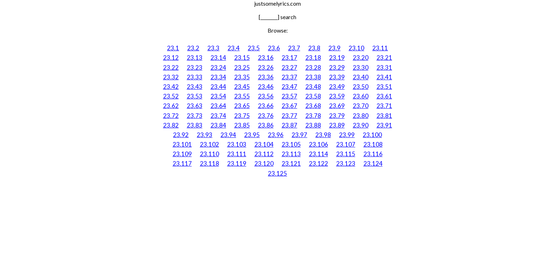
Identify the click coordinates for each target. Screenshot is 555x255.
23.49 (337, 86)
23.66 (266, 105)
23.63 (194, 105)
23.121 (291, 163)
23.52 (171, 96)
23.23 (194, 67)
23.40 (360, 77)
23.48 (313, 86)
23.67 (289, 105)
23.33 (194, 77)
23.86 (266, 125)
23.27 (289, 67)
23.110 (209, 154)
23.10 (356, 48)
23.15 (242, 57)
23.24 (218, 67)
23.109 (182, 154)
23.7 (294, 48)
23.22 (171, 67)
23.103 (236, 144)
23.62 (171, 105)
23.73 (194, 115)
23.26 (266, 67)
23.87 (289, 125)
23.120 (264, 163)
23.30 (360, 67)
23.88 (313, 125)
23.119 (236, 163)
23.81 (384, 115)
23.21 (384, 57)
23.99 (347, 134)
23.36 (266, 77)
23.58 (313, 96)
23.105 (291, 144)
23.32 (171, 77)
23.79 (337, 115)
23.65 (242, 105)
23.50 (360, 86)
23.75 (242, 115)
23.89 (337, 125)
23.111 (236, 154)
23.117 (182, 163)
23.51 (384, 86)
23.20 (360, 57)
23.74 (218, 115)
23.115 (345, 154)
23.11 (380, 48)
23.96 (276, 134)
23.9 (334, 48)
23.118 (209, 163)
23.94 (228, 134)
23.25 (242, 67)
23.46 (266, 86)
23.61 (384, 96)
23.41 (384, 77)
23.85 (242, 125)
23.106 (318, 144)
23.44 (218, 86)
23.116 (373, 154)
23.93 (204, 134)
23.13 (194, 57)
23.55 (242, 96)
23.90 (360, 125)
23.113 (291, 154)
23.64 (218, 105)
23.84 (218, 125)
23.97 (299, 134)
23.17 (289, 57)
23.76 (266, 115)
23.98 (323, 134)
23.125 (277, 173)
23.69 (337, 105)
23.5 (254, 48)
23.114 (318, 154)
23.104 (264, 144)
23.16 (266, 57)
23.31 (384, 67)
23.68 (313, 105)
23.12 (171, 57)
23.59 (337, 96)
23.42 (171, 86)
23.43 (194, 86)
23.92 (181, 134)
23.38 (313, 77)
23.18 (313, 57)
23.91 (384, 125)
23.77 (289, 115)
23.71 (384, 105)
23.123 (345, 163)
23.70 (360, 105)
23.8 (314, 48)
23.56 (266, 96)
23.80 (360, 115)
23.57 (289, 96)
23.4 (234, 48)
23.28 (313, 67)
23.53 (194, 96)
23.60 (360, 96)
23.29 (337, 67)
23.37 (289, 77)
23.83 (194, 125)
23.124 (373, 163)
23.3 (213, 48)
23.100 (372, 134)
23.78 (313, 115)
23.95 (252, 134)
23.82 (171, 125)
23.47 (289, 86)
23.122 (318, 163)
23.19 (337, 57)
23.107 (345, 144)
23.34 (218, 77)
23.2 (193, 48)
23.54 (218, 96)
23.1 (173, 48)
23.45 (242, 86)
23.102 (209, 144)
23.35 (242, 77)
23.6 (274, 48)
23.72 (171, 115)
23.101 (182, 144)
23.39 (337, 77)
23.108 (373, 144)
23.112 (264, 154)
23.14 (218, 57)
